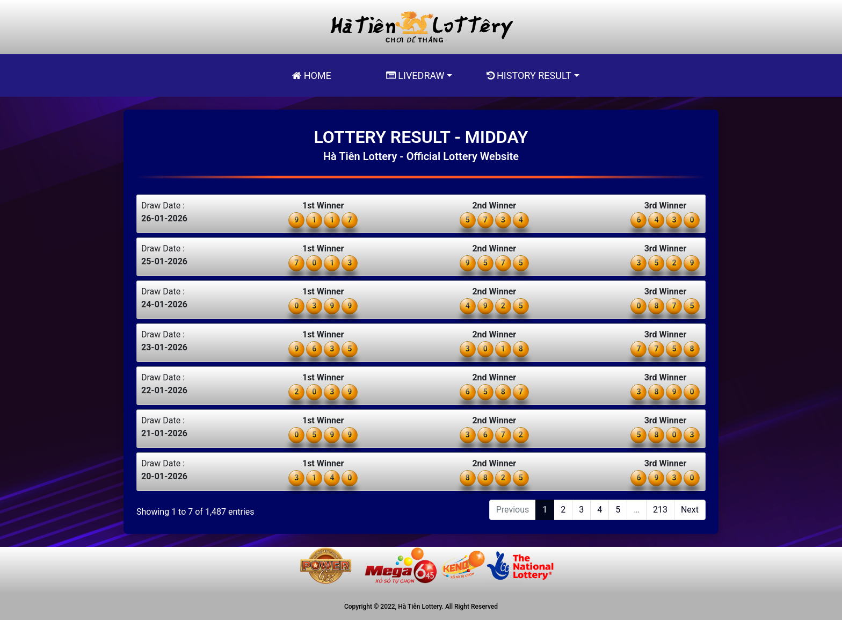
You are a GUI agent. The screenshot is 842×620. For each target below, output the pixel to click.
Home (311, 75)
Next (690, 509)
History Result (529, 75)
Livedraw (415, 75)
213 (660, 509)
